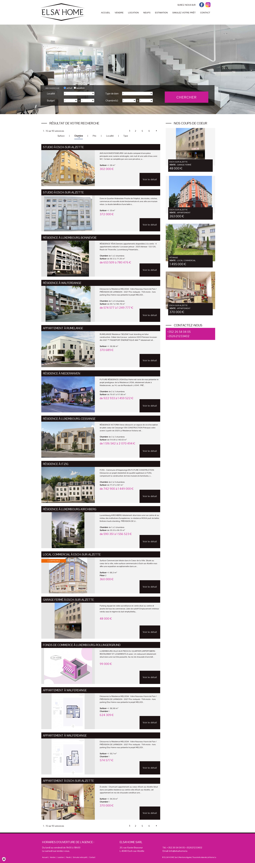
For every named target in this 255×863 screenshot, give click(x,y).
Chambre (78, 135)
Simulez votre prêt (80, 857)
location (79, 88)
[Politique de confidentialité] (4, 858)
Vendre (52, 857)
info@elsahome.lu (178, 850)
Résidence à (70, 237)
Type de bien (112, 93)
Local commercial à (72, 554)
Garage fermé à (68, 600)
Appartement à (63, 328)
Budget (51, 100)
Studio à (63, 147)
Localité (51, 93)
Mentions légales (185, 857)
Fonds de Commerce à (82, 645)
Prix (94, 135)
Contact (92, 857)
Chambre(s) (112, 100)
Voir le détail (150, 179)
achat (68, 88)
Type (125, 135)
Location (60, 857)
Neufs (68, 857)
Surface (61, 135)
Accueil (45, 857)
